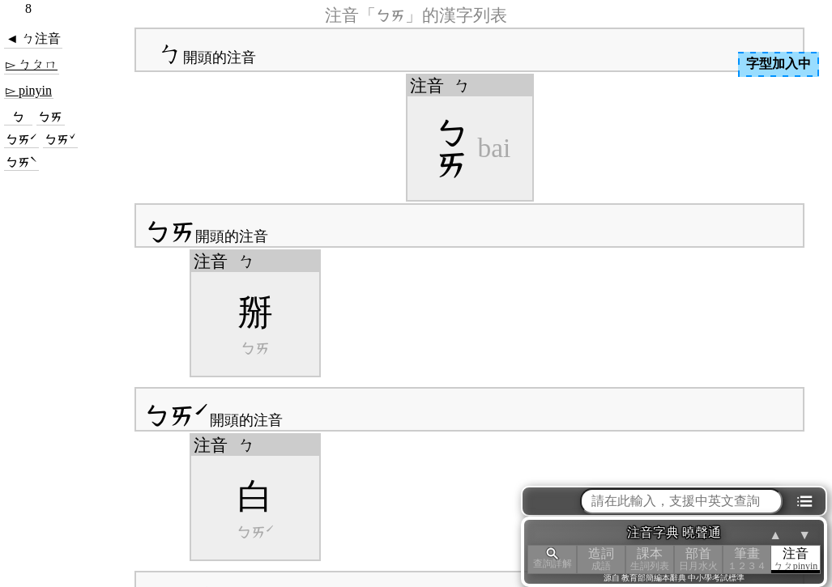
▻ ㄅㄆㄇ (32, 64)
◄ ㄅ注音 (33, 38)
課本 (649, 559)
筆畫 (747, 559)
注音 (795, 559)
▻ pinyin (29, 90)
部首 (698, 559)
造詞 (601, 559)
